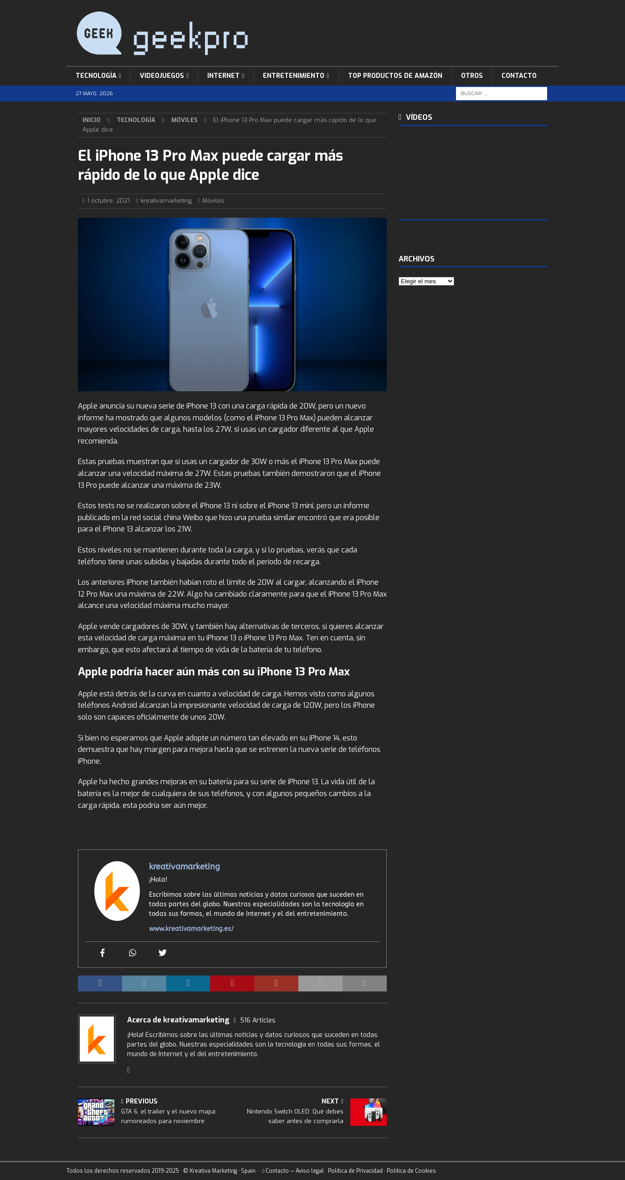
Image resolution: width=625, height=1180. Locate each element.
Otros (472, 76)
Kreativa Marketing (213, 1171)
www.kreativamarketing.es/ (191, 929)
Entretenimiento (293, 76)
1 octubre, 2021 (108, 200)
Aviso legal (310, 1171)
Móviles (213, 200)
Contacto (519, 76)
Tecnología (96, 76)
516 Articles (258, 1020)
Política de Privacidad (355, 1171)
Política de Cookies (411, 1171)
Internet (223, 76)
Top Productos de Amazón (395, 76)
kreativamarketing (166, 200)
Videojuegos (162, 76)
